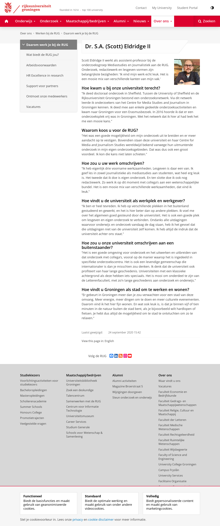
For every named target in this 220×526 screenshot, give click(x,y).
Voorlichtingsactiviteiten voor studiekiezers (39, 383)
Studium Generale (78, 427)
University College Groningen (177, 464)
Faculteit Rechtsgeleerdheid (176, 435)
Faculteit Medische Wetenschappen (170, 427)
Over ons (26, 33)
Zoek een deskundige (80, 390)
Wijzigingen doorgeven (127, 392)
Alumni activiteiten (124, 381)
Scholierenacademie (33, 401)
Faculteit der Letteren (172, 420)
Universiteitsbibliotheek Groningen (81, 383)
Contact (141, 8)
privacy (78, 519)
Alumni (117, 375)
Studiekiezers (30, 375)
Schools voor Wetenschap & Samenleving (84, 435)
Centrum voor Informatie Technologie (82, 408)
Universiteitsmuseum (80, 416)
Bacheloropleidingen (33, 390)
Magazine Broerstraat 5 (127, 386)
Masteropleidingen (32, 396)
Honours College (31, 412)
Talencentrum (75, 396)
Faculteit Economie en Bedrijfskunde (172, 394)
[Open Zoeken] (207, 21)
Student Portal (187, 8)
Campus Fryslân (168, 470)
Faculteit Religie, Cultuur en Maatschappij (176, 412)
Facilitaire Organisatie (172, 481)
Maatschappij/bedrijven (83, 375)
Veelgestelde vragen (33, 424)
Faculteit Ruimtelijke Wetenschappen (171, 442)
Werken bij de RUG (48, 33)
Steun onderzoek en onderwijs (132, 397)
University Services (170, 475)
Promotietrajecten (32, 418)
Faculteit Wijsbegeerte (172, 449)
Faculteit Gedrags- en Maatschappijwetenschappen (177, 403)
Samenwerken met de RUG (83, 401)
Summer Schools (31, 407)
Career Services (76, 422)
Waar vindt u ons (169, 381)
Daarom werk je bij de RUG (81, 33)
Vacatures (165, 386)
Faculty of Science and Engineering (172, 457)
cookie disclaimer (101, 519)
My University (162, 8)
